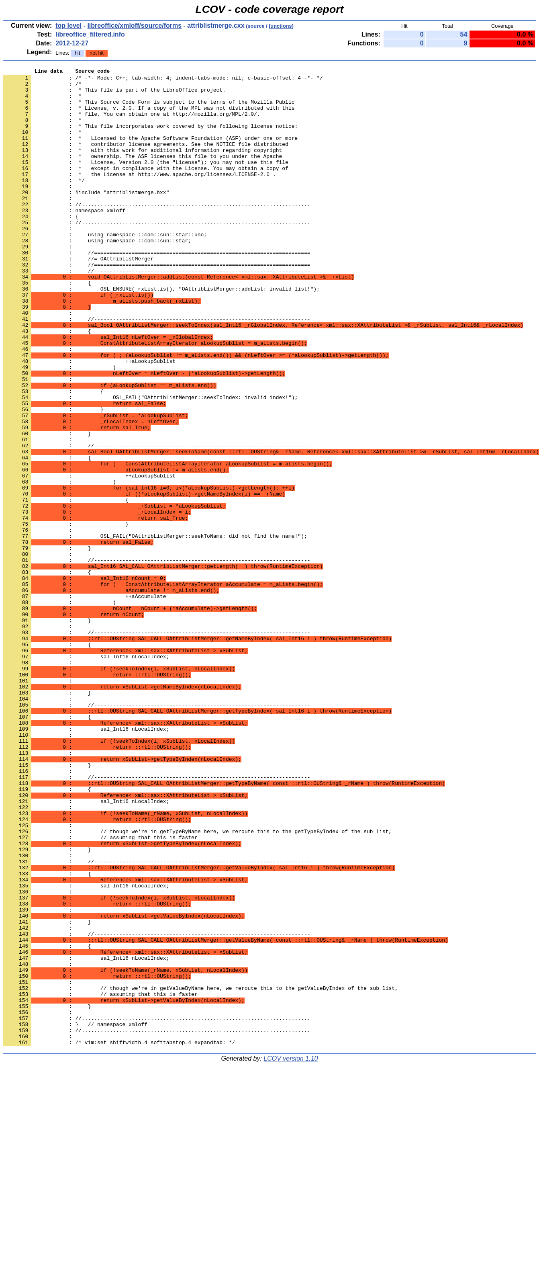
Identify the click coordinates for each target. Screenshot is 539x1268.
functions (280, 26)
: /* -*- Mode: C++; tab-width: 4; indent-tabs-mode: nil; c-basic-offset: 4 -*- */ (163, 80)
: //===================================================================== (156, 304)
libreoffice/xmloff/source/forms (134, 25)
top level (68, 25)
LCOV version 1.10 (290, 1253)
